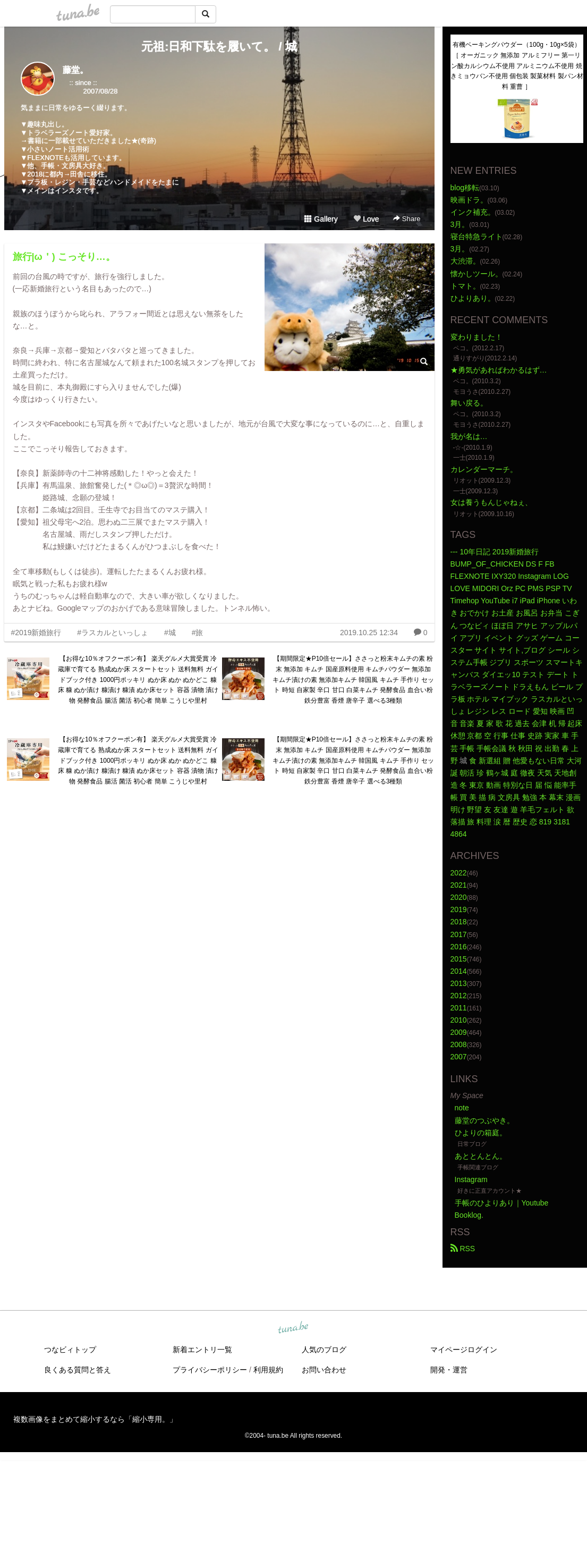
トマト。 (465, 286)
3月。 (460, 224)
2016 (458, 946)
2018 (458, 921)
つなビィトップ (70, 1349)
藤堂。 (75, 69)
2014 (458, 971)
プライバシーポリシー (210, 1369)
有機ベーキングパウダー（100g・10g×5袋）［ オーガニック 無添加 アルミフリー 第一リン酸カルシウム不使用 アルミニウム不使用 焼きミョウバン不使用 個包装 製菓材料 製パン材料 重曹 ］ (516, 65)
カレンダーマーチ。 (483, 469)
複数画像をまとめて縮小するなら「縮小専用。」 (95, 1419)
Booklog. (469, 1215)
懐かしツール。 (476, 273)
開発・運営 (448, 1369)
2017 (458, 934)
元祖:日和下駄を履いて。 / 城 (219, 46)
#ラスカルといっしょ (112, 632)
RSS (462, 1248)
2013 (458, 983)
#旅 (197, 632)
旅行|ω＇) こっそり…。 (64, 256)
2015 (458, 959)
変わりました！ (476, 337)
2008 (458, 1044)
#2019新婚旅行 (36, 632)
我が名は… (469, 436)
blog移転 (464, 187)
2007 (458, 1056)
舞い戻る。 (469, 403)
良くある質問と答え (77, 1369)
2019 (458, 909)
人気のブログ (324, 1349)
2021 (458, 885)
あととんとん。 (481, 1156)
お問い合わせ (324, 1369)
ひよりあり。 (472, 298)
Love (366, 219)
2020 (458, 897)
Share (406, 219)
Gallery (320, 219)
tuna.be (293, 1327)
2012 (458, 995)
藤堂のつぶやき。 (484, 1120)
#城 (170, 632)
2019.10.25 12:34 (369, 632)
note (462, 1107)
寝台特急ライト (476, 236)
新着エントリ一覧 (202, 1349)
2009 (458, 1032)
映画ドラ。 (469, 200)
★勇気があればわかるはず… (498, 370)
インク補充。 (472, 212)
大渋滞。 (465, 261)
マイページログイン (463, 1349)
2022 (458, 873)
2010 (458, 1020)
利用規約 (268, 1369)
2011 (458, 1008)
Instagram (471, 1179)
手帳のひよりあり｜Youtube (502, 1203)
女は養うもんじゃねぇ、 (491, 502)
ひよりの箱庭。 (481, 1132)
